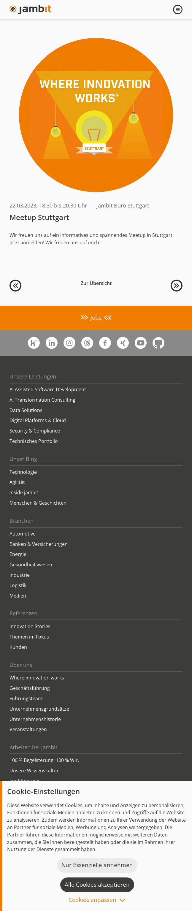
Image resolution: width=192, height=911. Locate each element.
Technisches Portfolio (33, 441)
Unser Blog (23, 458)
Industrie (19, 575)
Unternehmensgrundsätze (39, 709)
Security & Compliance (34, 430)
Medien (17, 595)
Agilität (17, 482)
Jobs (96, 317)
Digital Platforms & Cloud (37, 420)
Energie (17, 554)
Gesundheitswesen (30, 564)
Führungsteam (25, 698)
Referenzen (23, 613)
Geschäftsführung (29, 688)
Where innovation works (36, 677)
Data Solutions (25, 410)
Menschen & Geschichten (37, 503)
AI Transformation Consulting (42, 400)
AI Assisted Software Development (47, 389)
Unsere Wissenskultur (34, 770)
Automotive (22, 533)
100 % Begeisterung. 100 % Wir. (44, 760)
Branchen (21, 520)
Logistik (17, 585)
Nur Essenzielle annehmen (97, 865)
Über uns (20, 664)
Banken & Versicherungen (38, 544)
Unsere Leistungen (32, 376)
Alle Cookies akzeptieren (97, 884)
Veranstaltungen (28, 729)
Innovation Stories (29, 626)
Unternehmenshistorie (35, 719)
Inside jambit (23, 492)
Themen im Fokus (29, 636)
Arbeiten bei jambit (33, 747)
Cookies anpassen (92, 900)
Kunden (18, 647)
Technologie (23, 472)
